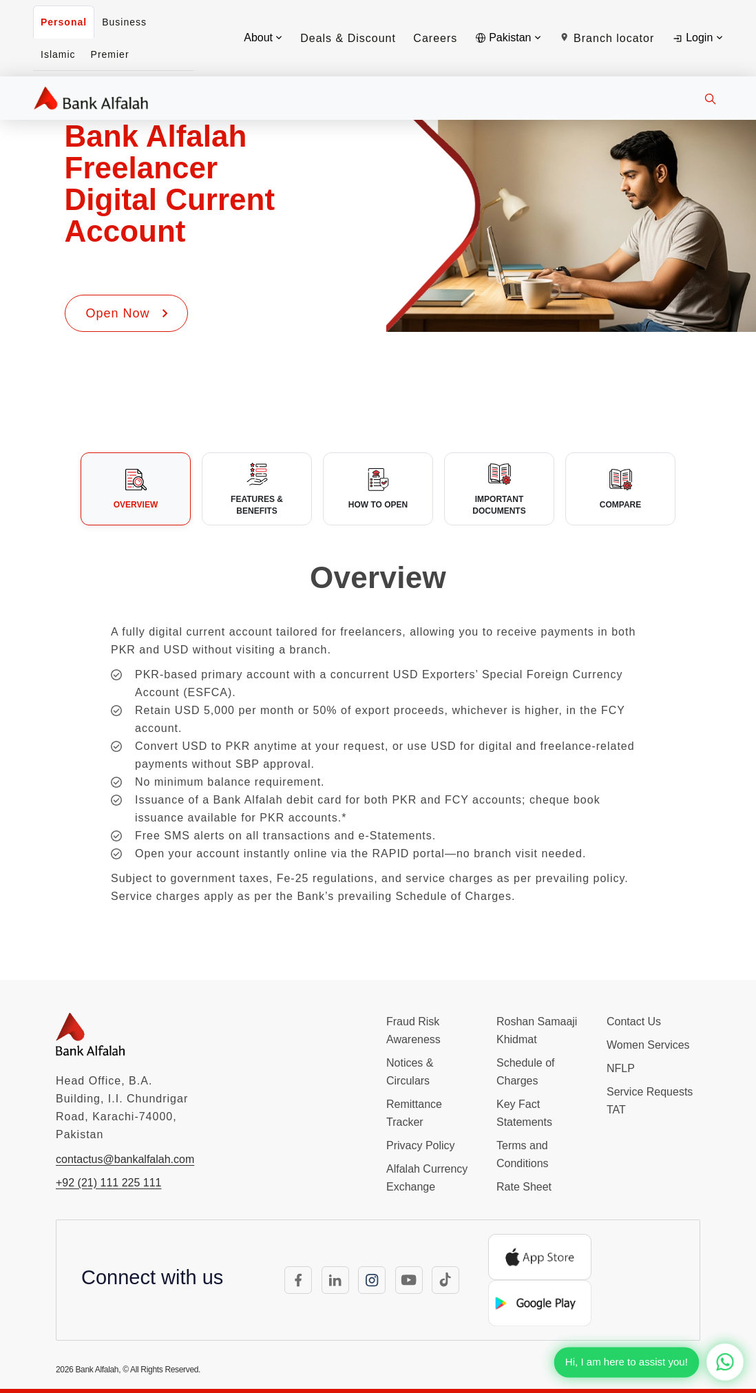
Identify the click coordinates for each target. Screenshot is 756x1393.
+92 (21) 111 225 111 (108, 1182)
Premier (110, 54)
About (263, 37)
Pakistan (508, 37)
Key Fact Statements (524, 1113)
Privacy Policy (420, 1145)
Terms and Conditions (522, 1154)
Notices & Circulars (409, 1072)
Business (124, 22)
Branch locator (607, 38)
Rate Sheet (524, 1187)
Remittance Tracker (414, 1113)
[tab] (136, 488)
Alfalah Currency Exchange (427, 1178)
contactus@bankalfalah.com (125, 1159)
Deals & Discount (348, 38)
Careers (435, 38)
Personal (64, 22)
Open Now (128, 313)
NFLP (621, 1068)
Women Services (648, 1045)
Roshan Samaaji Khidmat (536, 1030)
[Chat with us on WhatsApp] (725, 1362)
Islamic (58, 54)
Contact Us (634, 1021)
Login (697, 38)
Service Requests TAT (650, 1101)
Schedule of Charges (525, 1072)
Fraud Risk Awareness (413, 1030)
